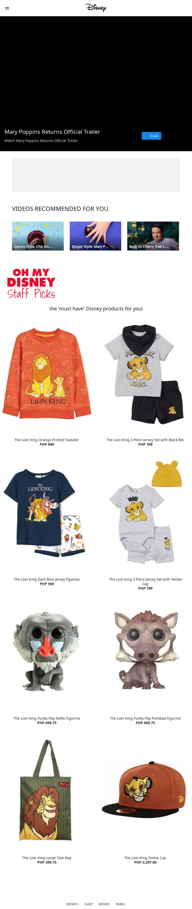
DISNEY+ (72, 904)
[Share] (151, 136)
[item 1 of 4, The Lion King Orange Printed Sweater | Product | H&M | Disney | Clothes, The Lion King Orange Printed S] (47, 373)
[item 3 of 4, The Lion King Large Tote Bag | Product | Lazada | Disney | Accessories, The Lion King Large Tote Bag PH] (47, 791)
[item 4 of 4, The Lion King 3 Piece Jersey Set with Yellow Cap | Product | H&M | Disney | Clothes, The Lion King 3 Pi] (145, 513)
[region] (96, 70)
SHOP (89, 904)
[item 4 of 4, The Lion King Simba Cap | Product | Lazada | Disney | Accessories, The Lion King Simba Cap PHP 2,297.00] (145, 791)
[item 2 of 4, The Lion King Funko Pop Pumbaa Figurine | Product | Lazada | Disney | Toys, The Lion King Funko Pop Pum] (145, 652)
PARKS (120, 904)
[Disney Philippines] (96, 8)
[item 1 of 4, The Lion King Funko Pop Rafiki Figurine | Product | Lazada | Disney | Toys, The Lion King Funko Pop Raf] (47, 652)
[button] (7, 8)
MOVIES (104, 904)
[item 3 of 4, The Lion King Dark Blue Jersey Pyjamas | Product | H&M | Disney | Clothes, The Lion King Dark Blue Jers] (47, 513)
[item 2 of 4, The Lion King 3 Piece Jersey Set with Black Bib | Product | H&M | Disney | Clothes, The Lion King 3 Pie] (145, 373)
